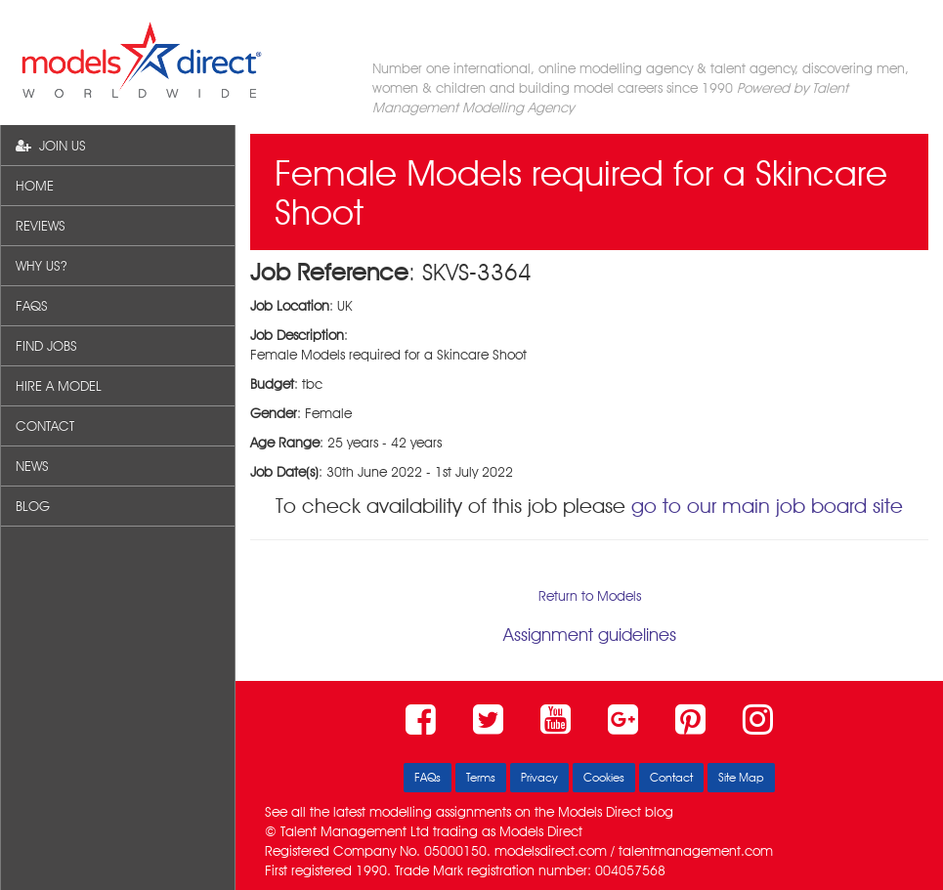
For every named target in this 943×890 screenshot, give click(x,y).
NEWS (32, 466)
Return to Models (589, 596)
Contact (671, 777)
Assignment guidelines (589, 634)
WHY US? (41, 266)
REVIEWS (40, 225)
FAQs (427, 777)
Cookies (603, 777)
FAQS (32, 306)
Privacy (539, 777)
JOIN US (51, 145)
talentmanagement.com (696, 851)
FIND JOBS (46, 346)
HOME (35, 185)
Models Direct (599, 812)
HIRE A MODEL (59, 386)
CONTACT (45, 426)
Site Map (741, 777)
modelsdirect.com (550, 851)
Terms (480, 777)
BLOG (33, 506)
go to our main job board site (767, 505)
